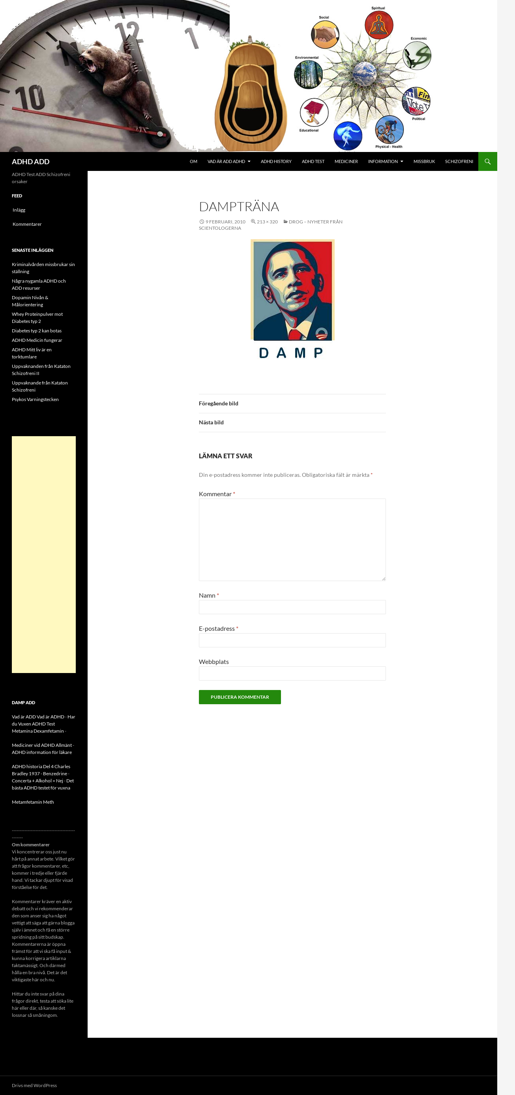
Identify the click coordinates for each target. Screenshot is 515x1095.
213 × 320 (267, 222)
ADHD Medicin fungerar (37, 340)
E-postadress (218, 628)
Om (193, 161)
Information (383, 161)
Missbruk (424, 161)
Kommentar (217, 493)
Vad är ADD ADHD (226, 161)
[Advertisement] (44, 554)
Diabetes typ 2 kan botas (37, 331)
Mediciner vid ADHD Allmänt (42, 745)
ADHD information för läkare (42, 752)
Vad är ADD (24, 717)
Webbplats (214, 661)
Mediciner (346, 161)
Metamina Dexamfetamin (38, 731)
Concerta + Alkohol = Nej (37, 781)
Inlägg (19, 210)
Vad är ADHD (50, 717)
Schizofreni (459, 161)
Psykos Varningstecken (35, 399)
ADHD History (276, 161)
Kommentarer (27, 224)
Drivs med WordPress (34, 1085)
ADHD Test (313, 161)
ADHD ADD (30, 161)
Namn (209, 595)
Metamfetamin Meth (33, 802)
